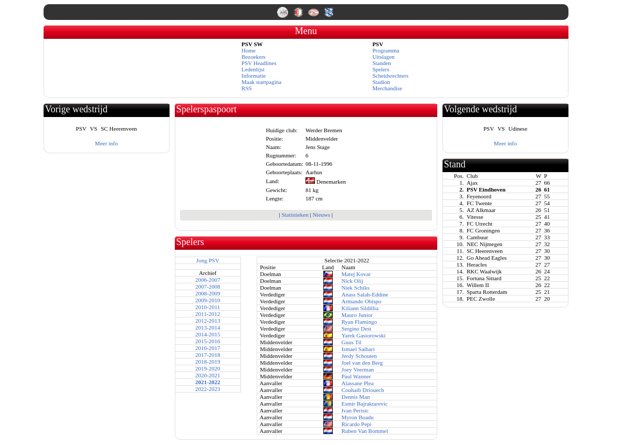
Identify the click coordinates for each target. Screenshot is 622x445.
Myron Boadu (357, 417)
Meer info (106, 143)
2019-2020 (207, 368)
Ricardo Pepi (356, 424)
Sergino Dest (356, 328)
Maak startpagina (261, 82)
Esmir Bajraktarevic (364, 403)
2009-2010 (207, 300)
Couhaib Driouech (362, 390)
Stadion (381, 82)
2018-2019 (207, 361)
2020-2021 (207, 375)
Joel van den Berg (362, 362)
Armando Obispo (361, 301)
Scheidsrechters (390, 75)
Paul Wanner (356, 376)
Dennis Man (355, 397)
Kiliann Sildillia (359, 308)
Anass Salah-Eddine (364, 294)
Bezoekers (253, 57)
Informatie (253, 75)
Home (248, 50)
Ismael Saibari (357, 349)
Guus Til (351, 342)
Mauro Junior (357, 315)
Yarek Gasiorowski (363, 335)
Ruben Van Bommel (364, 431)
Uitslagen (383, 57)
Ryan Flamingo (359, 322)
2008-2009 (207, 293)
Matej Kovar (356, 274)
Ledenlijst (253, 69)
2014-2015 (207, 334)
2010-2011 (207, 307)
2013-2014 (207, 327)
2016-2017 (207, 348)
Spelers (380, 69)
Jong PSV (207, 260)
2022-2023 (207, 389)
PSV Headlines (259, 63)
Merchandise (387, 88)
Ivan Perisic (354, 410)
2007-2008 (207, 286)
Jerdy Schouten (359, 356)
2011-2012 (207, 314)
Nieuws (321, 214)
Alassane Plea (357, 383)
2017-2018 (207, 355)
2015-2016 (207, 341)
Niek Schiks (355, 287)
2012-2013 (207, 320)
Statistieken (294, 214)
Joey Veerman (357, 369)
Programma (385, 50)
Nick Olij (352, 281)
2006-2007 (207, 280)
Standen (381, 63)
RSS (246, 88)
